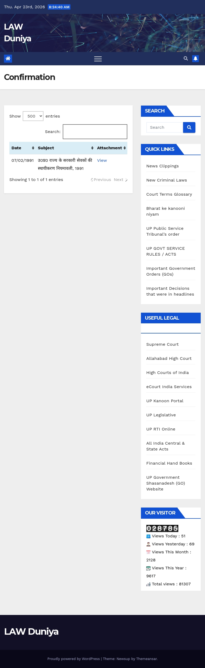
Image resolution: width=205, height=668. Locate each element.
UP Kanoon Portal (164, 400)
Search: (86, 131)
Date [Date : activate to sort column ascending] (16, 147)
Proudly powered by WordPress (74, 659)
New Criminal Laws (166, 180)
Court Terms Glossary (169, 194)
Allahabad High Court (169, 358)
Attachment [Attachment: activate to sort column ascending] (109, 147)
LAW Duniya (31, 631)
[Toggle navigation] (98, 58)
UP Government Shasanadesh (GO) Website (165, 483)
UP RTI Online (160, 429)
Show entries (34, 116)
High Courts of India (167, 372)
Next (118, 179)
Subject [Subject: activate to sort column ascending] (46, 147)
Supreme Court (162, 344)
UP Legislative (161, 414)
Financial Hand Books (169, 463)
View (102, 160)
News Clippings (162, 165)
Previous (102, 179)
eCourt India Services (169, 386)
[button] (186, 58)
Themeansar (146, 659)
